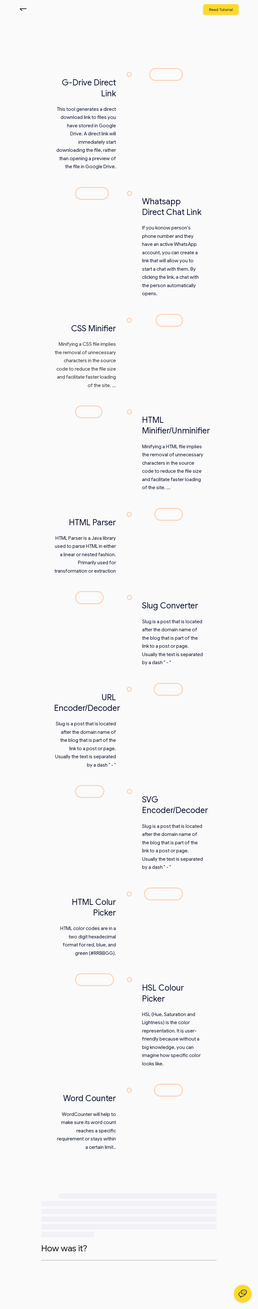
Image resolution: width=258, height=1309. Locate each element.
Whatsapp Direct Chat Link (171, 206)
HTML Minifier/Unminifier (176, 425)
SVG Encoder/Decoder (175, 804)
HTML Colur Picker (94, 907)
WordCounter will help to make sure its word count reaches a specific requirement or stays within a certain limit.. (86, 1130)
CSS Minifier (93, 328)
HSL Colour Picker (163, 993)
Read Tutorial (221, 9)
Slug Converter (170, 605)
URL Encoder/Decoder (87, 702)
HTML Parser (92, 522)
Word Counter (89, 1098)
